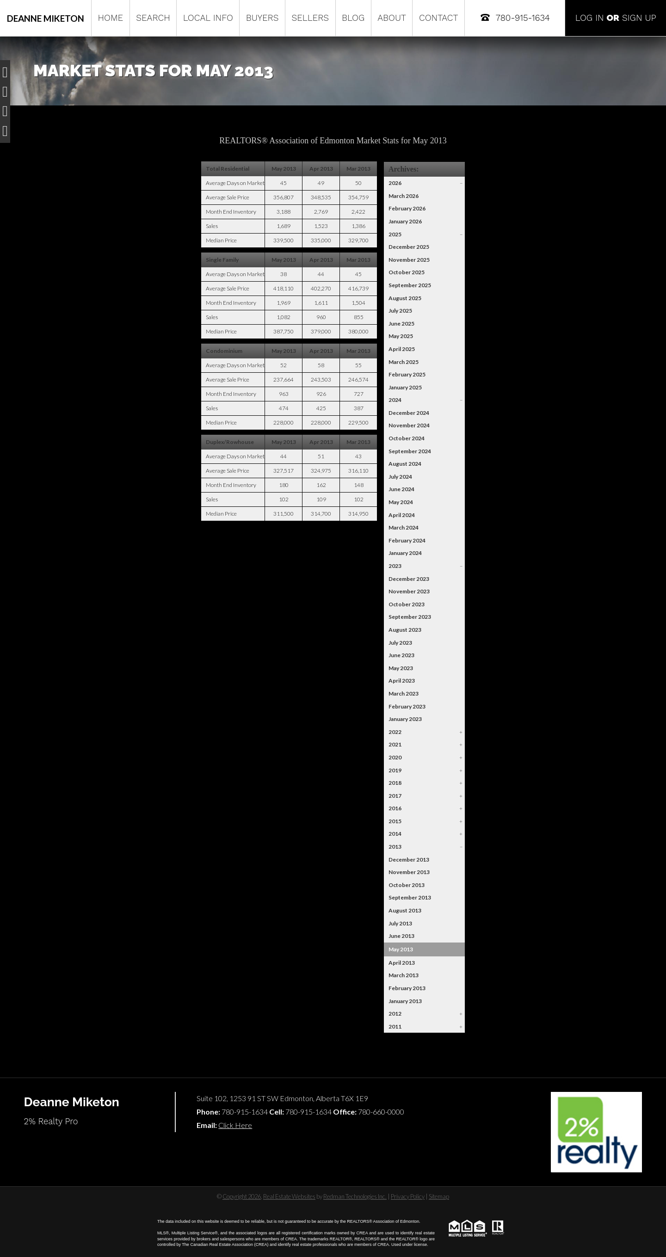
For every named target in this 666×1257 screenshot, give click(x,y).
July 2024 (400, 476)
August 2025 (404, 298)
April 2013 (401, 962)
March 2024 (403, 527)
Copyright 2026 (241, 1196)
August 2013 (404, 910)
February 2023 (407, 706)
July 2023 (400, 642)
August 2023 (404, 629)
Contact (438, 17)
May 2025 (400, 336)
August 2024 (404, 463)
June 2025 (401, 323)
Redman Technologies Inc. (355, 1196)
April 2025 (401, 348)
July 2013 (400, 923)
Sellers (310, 17)
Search (153, 17)
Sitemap (439, 1196)
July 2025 (400, 310)
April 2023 (401, 680)
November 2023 (409, 591)
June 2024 (401, 489)
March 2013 (403, 975)
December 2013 (408, 859)
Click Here (235, 1125)
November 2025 (409, 259)
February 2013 (407, 988)
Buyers (262, 17)
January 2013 (405, 1001)
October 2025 (406, 272)
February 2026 (407, 208)
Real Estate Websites (289, 1196)
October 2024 (406, 438)
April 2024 (401, 514)
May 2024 (400, 502)
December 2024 (408, 412)
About (391, 17)
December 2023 (408, 578)
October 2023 (406, 604)
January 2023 (405, 718)
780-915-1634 (514, 17)
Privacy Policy (408, 1196)
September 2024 (409, 451)
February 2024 (407, 540)
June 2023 (401, 655)
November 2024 (409, 425)
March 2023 (403, 693)
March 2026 (403, 195)
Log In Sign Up (615, 17)
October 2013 (406, 884)
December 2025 (408, 246)
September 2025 (409, 285)
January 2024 (405, 552)
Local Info (208, 17)
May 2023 (400, 668)
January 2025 (405, 387)
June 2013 (401, 935)
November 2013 (409, 872)
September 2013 (409, 897)
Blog (353, 17)
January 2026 (405, 221)
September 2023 (409, 616)
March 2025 (403, 361)
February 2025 (407, 374)
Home (110, 17)
